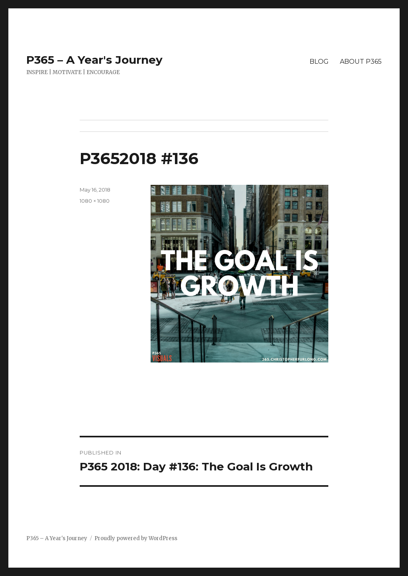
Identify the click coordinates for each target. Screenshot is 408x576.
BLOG (319, 61)
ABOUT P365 (361, 61)
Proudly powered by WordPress (135, 538)
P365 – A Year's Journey (94, 60)
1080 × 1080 (95, 201)
